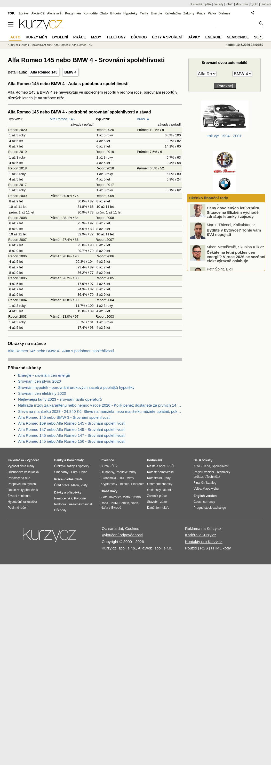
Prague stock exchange (210, 507)
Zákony (188, 13)
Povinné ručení (18, 507)
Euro (74, 472)
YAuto (229, 4)
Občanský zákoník (159, 490)
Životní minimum (19, 496)
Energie (156, 13)
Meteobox (242, 4)
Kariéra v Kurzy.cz (200, 535)
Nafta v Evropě (111, 507)
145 (72, 119)
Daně (151, 507)
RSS (204, 548)
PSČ (171, 466)
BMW (141, 119)
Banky (58, 460)
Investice (107, 460)
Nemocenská (63, 498)
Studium (266, 4)
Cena (206, 466)
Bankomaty (75, 460)
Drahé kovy (109, 491)
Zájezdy (218, 4)
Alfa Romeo (58, 119)
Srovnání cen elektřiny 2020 (42, 393)
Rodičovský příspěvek (23, 490)
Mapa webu (211, 488)
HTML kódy (221, 548)
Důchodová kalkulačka (23, 472)
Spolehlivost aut (40, 44)
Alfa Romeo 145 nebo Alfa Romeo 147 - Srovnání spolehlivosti (71, 435)
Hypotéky (130, 13)
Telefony (116, 37)
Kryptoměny (109, 484)
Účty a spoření (167, 37)
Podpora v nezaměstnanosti (73, 504)
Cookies (132, 528)
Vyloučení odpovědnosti (122, 535)
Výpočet (33, 460)
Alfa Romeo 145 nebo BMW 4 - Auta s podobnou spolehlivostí (61, 351)
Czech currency (204, 502)
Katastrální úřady (159, 478)
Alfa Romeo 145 (43, 72)
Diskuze (224, 13)
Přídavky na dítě (19, 478)
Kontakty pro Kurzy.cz (203, 541)
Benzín (124, 503)
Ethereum (137, 484)
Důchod (139, 37)
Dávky (193, 37)
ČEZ (114, 466)
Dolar (83, 472)
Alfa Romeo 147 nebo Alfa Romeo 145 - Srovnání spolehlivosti (71, 429)
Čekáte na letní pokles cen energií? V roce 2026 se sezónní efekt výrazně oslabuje (236, 261)
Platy (84, 485)
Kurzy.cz (13, 44)
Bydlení (60, 37)
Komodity (90, 13)
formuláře (162, 507)
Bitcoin (115, 13)
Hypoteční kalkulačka (22, 502)
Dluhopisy (107, 472)
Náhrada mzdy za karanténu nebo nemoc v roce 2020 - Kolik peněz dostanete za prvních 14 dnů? (100, 405)
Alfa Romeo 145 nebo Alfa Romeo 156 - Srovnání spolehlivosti (71, 441)
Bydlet (254, 4)
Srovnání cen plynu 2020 (39, 381)
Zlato (104, 13)
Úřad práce (61, 485)
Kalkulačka (173, 13)
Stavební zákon (158, 502)
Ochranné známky (159, 484)
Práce (201, 13)
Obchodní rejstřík (200, 4)
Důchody (60, 510)
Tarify (144, 13)
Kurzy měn (73, 13)
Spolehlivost (220, 466)
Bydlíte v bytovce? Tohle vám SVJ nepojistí (234, 237)
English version (205, 496)
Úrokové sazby (64, 466)
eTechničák (212, 477)
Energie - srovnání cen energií (44, 375)
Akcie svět (54, 13)
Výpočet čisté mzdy (21, 466)
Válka (212, 13)
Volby (197, 488)
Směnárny (61, 472)
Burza (105, 466)
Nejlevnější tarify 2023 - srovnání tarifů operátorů (60, 399)
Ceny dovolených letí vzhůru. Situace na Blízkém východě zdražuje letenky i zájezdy (233, 216)
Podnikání (154, 460)
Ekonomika (108, 478)
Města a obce (156, 466)
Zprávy (24, 13)
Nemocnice (238, 37)
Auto (24, 44)
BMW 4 (70, 72)
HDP (122, 478)
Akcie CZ (37, 13)
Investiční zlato (119, 497)
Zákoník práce (157, 496)
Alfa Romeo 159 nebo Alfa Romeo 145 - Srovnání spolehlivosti (71, 423)
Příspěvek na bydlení (22, 484)
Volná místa (73, 479)
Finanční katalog (205, 482)
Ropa (104, 503)
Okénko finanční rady (208, 198)
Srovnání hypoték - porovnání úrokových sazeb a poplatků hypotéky (76, 387)
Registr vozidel (204, 472)
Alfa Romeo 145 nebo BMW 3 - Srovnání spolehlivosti (64, 417)
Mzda (75, 485)
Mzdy (96, 37)
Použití (191, 548)
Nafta (134, 503)
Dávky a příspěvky (67, 492)
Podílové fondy (126, 472)
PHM (114, 503)
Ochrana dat (112, 528)
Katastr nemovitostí (160, 472)
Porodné (80, 498)
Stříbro (136, 497)
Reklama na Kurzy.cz (203, 528)
